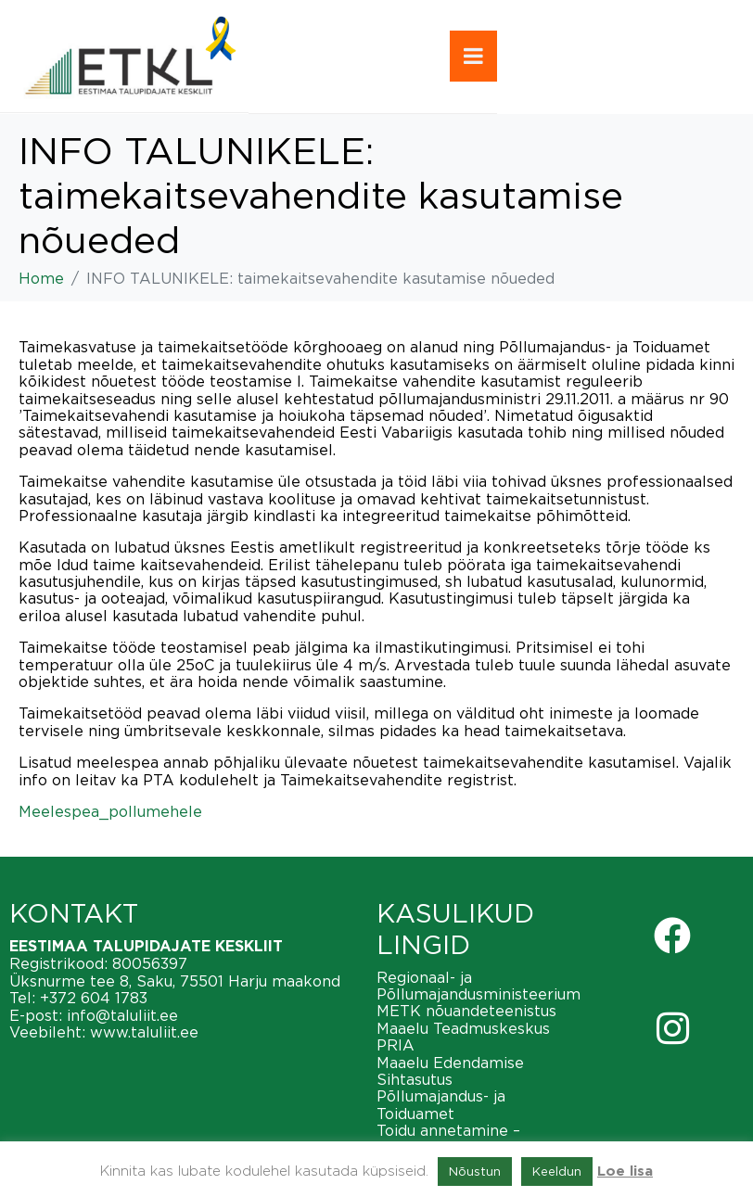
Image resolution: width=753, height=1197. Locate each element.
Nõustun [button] (475, 1171)
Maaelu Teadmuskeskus (463, 1028)
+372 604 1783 (93, 997)
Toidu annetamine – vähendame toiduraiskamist (478, 1138)
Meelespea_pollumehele (110, 811)
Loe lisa (625, 1171)
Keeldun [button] (556, 1171)
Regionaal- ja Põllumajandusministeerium (478, 985)
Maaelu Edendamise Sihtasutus (450, 1071)
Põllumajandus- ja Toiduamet (440, 1104)
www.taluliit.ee (144, 1032)
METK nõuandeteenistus (466, 1010)
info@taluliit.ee (122, 1015)
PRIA (395, 1045)
